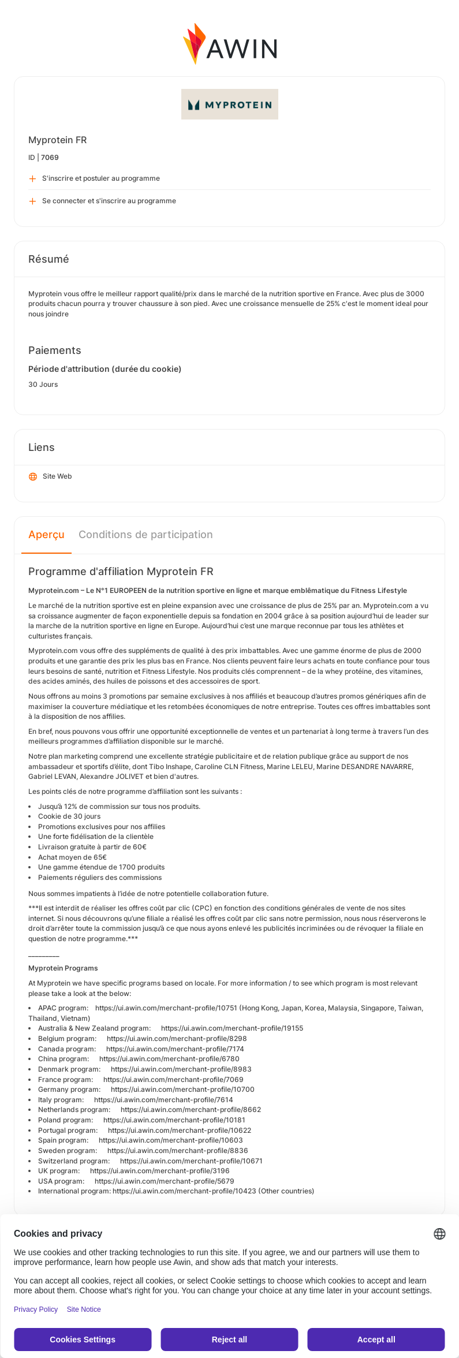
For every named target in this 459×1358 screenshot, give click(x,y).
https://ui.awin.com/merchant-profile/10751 (166, 1007)
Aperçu (46, 534)
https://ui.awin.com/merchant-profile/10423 (184, 1191)
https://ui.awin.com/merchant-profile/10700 (183, 1089)
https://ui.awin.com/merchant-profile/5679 (164, 1181)
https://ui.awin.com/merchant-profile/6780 (169, 1058)
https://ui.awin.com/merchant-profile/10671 (191, 1160)
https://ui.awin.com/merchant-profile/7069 (173, 1079)
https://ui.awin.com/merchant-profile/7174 (175, 1048)
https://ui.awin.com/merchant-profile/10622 (179, 1130)
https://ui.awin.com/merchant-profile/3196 (160, 1170)
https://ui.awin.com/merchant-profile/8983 (181, 1069)
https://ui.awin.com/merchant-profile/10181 (174, 1120)
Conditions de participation (146, 534)
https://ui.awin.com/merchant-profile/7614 (163, 1099)
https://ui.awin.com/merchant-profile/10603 (171, 1140)
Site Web (50, 477)
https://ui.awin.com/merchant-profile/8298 (177, 1038)
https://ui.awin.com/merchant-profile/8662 (191, 1109)
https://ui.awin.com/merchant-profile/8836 (177, 1150)
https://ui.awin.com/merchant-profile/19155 (232, 1028)
